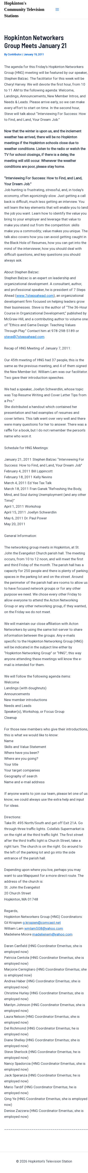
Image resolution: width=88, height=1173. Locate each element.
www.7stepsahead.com (35, 295)
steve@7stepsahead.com (24, 337)
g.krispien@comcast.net (42, 922)
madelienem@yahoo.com (52, 934)
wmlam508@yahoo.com (43, 928)
